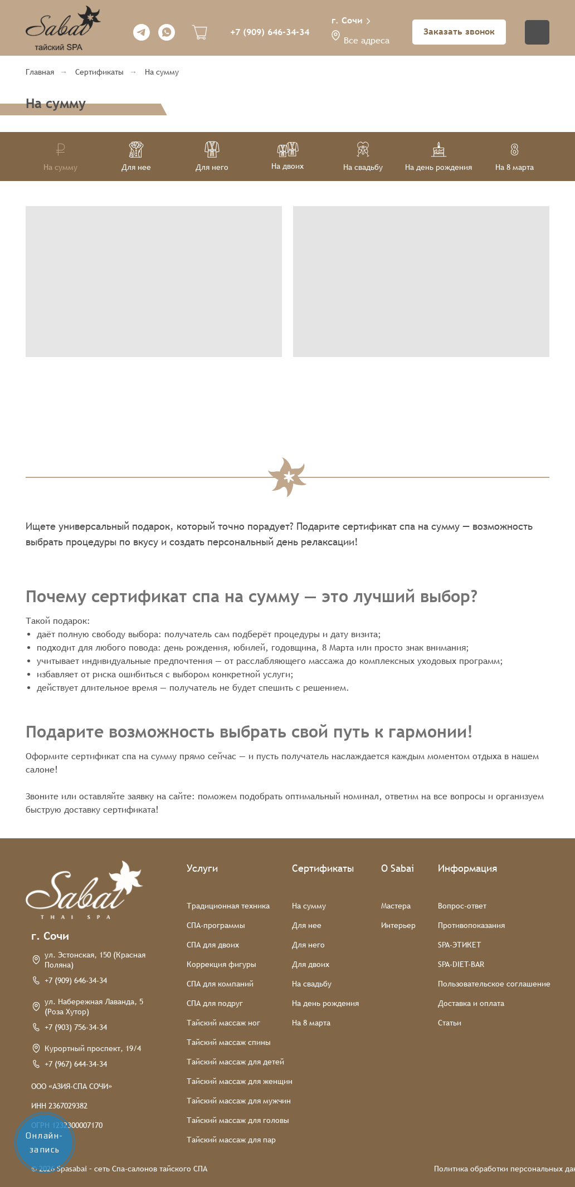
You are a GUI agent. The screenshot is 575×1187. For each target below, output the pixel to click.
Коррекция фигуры (221, 964)
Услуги (202, 868)
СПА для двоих (213, 944)
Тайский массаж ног (223, 1022)
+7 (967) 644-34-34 (76, 1063)
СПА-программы (216, 925)
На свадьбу (312, 983)
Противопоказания (471, 925)
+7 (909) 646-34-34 (269, 32)
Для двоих (310, 964)
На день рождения (325, 1003)
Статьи (449, 1022)
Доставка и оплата (471, 1003)
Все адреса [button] (366, 40)
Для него (308, 944)
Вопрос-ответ (462, 905)
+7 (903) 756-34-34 (76, 1027)
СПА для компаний (220, 983)
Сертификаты (99, 71)
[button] (336, 35)
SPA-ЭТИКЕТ (459, 944)
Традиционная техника (228, 905)
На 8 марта (311, 1022)
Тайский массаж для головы (238, 1120)
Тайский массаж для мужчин (239, 1100)
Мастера (396, 905)
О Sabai (397, 868)
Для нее (306, 925)
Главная (40, 71)
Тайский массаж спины (229, 1042)
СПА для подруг (215, 1003)
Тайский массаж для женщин (240, 1081)
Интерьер (398, 925)
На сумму (162, 71)
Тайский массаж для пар (231, 1139)
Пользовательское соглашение (494, 983)
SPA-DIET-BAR (461, 964)
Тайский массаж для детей (235, 1061)
